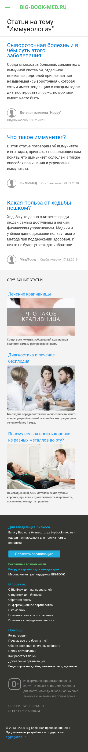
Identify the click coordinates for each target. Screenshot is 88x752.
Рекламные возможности (27, 564)
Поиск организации (22, 651)
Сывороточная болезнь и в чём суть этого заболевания (42, 50)
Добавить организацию (34, 554)
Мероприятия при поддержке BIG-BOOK (36, 574)
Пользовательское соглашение (30, 615)
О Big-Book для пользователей (30, 589)
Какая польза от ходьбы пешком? (39, 205)
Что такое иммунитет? (36, 137)
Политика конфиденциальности (31, 620)
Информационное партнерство (30, 605)
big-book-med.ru (43, 7)
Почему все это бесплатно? (28, 640)
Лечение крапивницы (29, 294)
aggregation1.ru (16, 737)
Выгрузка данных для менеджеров (34, 569)
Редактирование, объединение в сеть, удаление (42, 666)
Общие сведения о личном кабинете (34, 646)
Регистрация (17, 635)
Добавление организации (26, 661)
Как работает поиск (22, 656)
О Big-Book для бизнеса (25, 594)
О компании (17, 610)
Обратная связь (19, 600)
